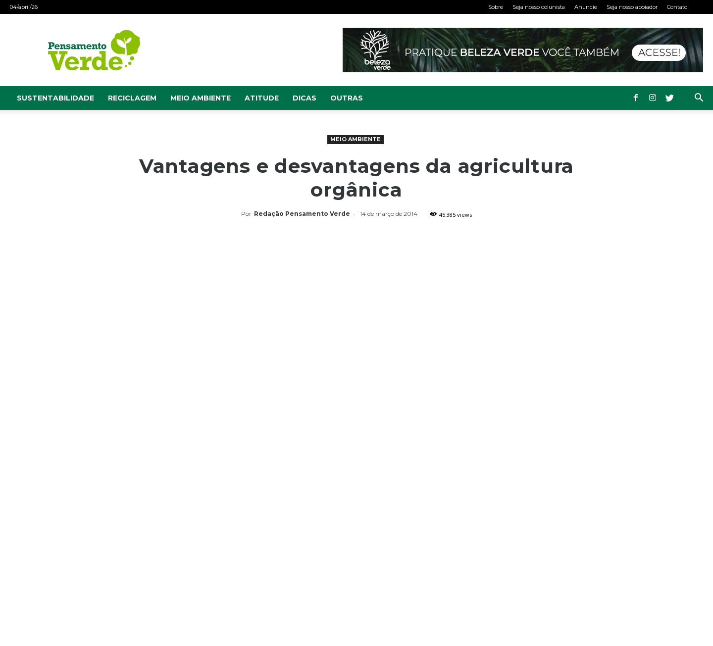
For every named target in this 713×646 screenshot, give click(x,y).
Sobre (495, 6)
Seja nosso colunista (538, 6)
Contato (677, 6)
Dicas (304, 98)
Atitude (262, 98)
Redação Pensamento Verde (302, 213)
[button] (699, 98)
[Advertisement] (356, 295)
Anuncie (585, 6)
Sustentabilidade (55, 98)
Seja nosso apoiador (632, 6)
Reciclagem (132, 98)
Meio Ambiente (200, 98)
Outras (346, 98)
